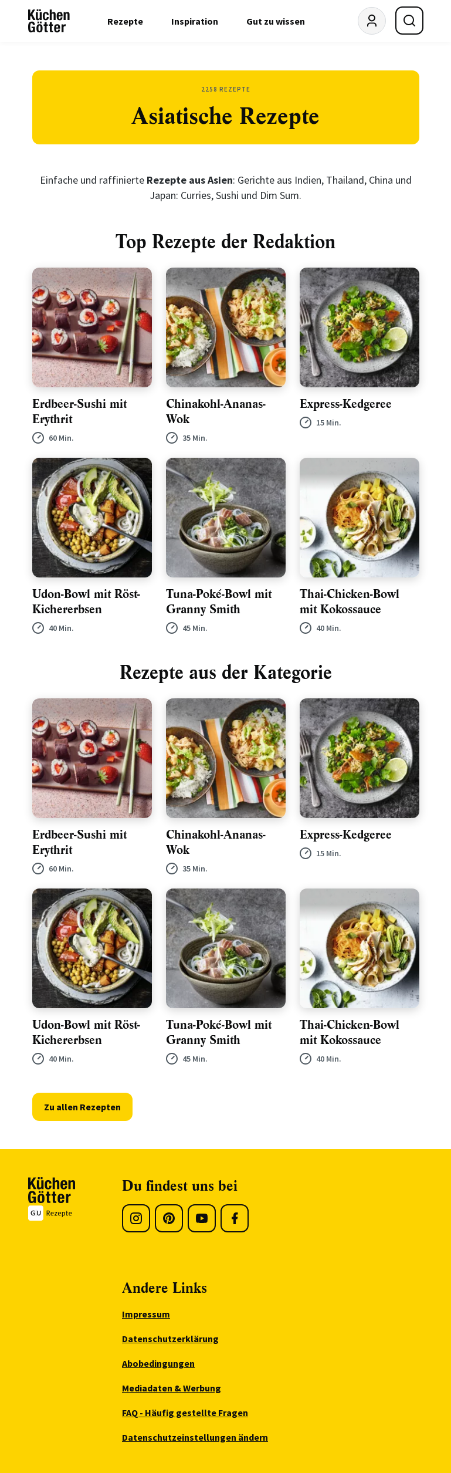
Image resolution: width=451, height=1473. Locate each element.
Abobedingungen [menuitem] (158, 1363)
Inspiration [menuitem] (194, 21)
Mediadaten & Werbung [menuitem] (171, 1388)
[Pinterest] (169, 1218)
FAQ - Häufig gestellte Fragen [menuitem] (185, 1412)
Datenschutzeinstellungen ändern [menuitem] (195, 1437)
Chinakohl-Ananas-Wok (216, 411)
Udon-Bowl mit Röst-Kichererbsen (86, 601)
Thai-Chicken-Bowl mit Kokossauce (349, 601)
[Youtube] (202, 1218)
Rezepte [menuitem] (125, 21)
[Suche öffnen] (409, 20)
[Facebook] (235, 1218)
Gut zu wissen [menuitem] (275, 21)
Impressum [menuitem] (146, 1314)
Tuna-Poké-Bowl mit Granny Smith (219, 601)
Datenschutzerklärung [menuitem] (170, 1338)
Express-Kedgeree (346, 404)
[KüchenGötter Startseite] (49, 21)
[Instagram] (136, 1218)
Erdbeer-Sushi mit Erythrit (79, 411)
